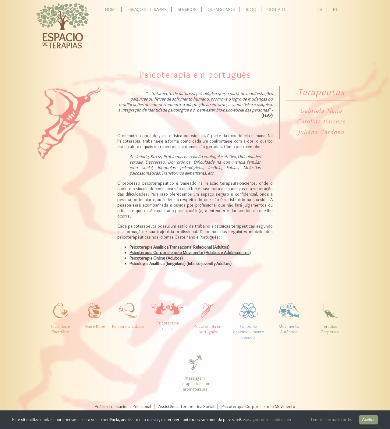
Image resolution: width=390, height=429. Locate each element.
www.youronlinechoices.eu (267, 419)
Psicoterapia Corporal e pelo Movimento (258, 406)
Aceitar (368, 419)
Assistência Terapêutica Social (186, 406)
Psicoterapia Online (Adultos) (156, 258)
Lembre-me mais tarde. (331, 419)
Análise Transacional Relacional (123, 406)
